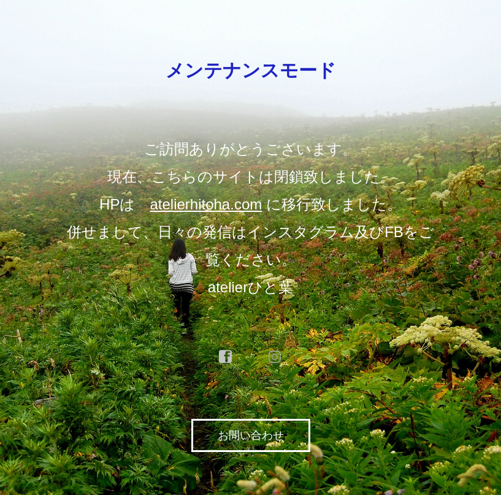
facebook (225, 357)
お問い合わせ (251, 435)
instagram (275, 357)
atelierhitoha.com (206, 204)
